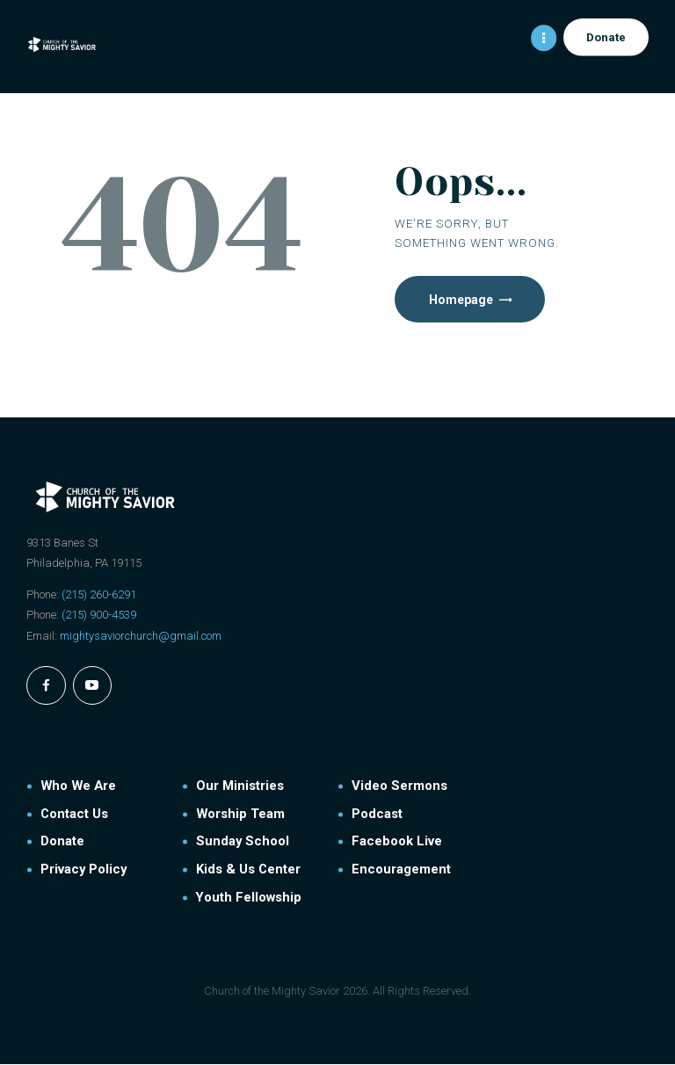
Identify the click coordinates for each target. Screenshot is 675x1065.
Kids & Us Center (248, 870)
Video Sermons (399, 786)
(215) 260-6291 (99, 595)
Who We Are (78, 786)
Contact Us (74, 814)
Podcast (377, 814)
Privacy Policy (83, 870)
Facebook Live (397, 843)
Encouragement (401, 870)
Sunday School (242, 843)
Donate (62, 843)
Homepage (462, 300)
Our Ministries (240, 786)
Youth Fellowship (248, 898)
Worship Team (240, 814)
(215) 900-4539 (99, 615)
